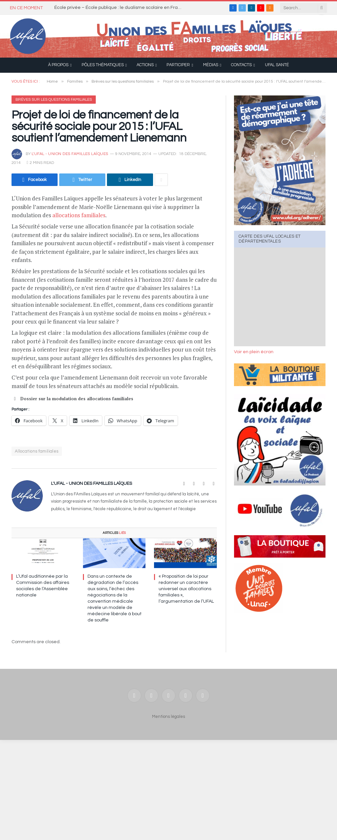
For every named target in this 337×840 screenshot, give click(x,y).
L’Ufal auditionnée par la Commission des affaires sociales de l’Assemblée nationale (42, 585)
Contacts (241, 65)
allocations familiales (78, 215)
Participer (178, 65)
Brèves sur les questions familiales (53, 99)
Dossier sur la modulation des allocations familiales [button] (72, 398)
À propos (58, 65)
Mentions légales (168, 716)
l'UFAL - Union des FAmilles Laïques (70, 154)
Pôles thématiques (103, 65)
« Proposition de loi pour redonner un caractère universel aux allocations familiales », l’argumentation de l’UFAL (186, 589)
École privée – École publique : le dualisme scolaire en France (120, 7)
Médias (210, 65)
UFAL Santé (277, 65)
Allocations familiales (37, 451)
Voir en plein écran (253, 352)
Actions (145, 65)
